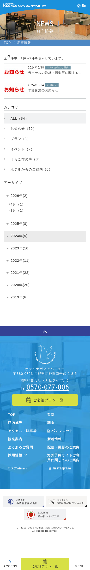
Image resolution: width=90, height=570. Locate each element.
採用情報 (18, 455)
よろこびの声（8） (26, 159)
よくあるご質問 (20, 447)
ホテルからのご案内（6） (31, 169)
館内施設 (15, 423)
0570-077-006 (47, 387)
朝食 (50, 423)
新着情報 (54, 439)
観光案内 (15, 439)
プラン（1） (21, 139)
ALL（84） (20, 118)
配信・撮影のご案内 (63, 447)
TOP (12, 415)
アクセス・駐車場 (22, 431)
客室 (50, 415)
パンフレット (60, 431)
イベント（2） (22, 149)
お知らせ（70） (23, 128)
